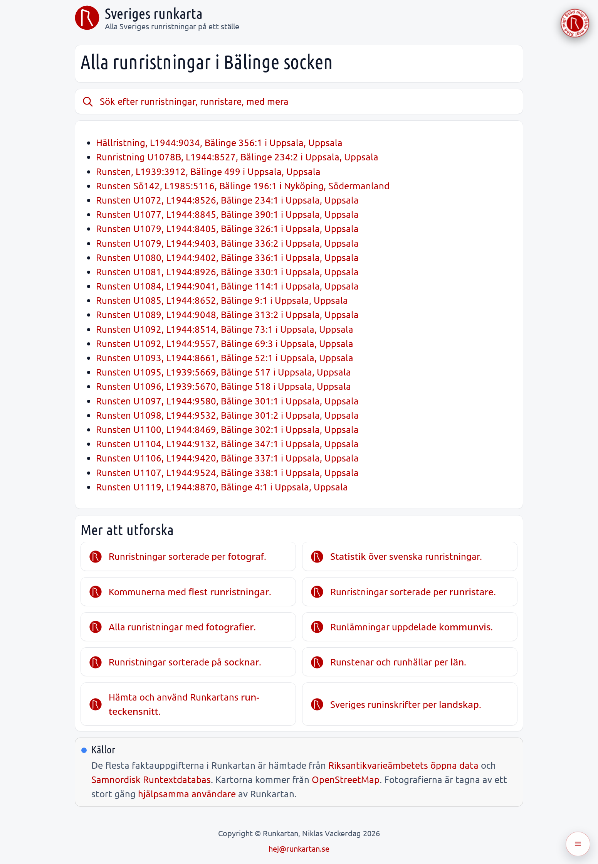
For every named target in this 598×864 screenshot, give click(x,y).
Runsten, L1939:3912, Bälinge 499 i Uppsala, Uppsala (208, 171)
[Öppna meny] (578, 844)
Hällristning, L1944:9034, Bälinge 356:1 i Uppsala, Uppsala (219, 142)
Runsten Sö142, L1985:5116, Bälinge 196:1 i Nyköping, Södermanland (243, 185)
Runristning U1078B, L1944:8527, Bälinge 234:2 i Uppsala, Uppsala (237, 156)
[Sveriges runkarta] (87, 17)
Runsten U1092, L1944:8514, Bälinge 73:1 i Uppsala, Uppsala (224, 329)
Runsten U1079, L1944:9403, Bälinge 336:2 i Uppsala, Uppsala (227, 243)
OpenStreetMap (346, 779)
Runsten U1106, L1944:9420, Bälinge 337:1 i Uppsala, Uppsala (227, 457)
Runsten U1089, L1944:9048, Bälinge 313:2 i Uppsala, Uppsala (227, 314)
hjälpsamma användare (187, 793)
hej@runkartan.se (299, 848)
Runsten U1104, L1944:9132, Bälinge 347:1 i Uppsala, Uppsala (227, 443)
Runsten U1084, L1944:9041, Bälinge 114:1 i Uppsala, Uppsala (227, 285)
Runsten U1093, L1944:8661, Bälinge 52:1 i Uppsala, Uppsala (224, 357)
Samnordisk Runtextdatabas (151, 779)
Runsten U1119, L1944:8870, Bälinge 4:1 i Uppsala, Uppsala (222, 486)
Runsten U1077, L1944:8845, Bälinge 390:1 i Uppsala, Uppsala (227, 214)
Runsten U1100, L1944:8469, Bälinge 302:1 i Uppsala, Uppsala (227, 429)
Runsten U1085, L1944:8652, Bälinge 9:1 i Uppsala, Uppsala (222, 300)
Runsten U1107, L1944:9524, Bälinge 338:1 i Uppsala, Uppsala (227, 472)
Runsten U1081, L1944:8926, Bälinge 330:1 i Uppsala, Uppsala (227, 271)
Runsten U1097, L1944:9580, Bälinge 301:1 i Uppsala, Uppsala (227, 400)
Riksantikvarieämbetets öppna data (403, 765)
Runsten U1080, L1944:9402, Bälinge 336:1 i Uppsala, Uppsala (227, 257)
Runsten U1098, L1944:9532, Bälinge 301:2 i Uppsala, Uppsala (227, 415)
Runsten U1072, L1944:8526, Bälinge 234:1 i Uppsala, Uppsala (227, 199)
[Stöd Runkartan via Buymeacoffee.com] (574, 23)
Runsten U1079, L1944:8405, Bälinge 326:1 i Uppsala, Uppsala (227, 228)
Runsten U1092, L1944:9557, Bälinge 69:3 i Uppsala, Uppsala (224, 343)
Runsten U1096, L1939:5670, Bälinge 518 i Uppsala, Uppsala (223, 386)
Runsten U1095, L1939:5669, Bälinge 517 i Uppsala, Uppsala (223, 371)
